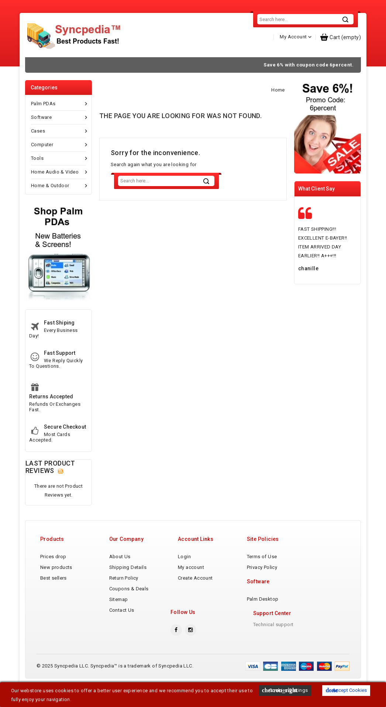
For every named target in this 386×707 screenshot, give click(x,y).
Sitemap (118, 615)
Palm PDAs (58, 119)
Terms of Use (262, 572)
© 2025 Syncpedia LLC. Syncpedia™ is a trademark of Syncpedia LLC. (115, 681)
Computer (58, 160)
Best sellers (53, 593)
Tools (58, 173)
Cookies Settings (285, 690)
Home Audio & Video (58, 187)
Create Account (195, 593)
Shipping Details (164, 65)
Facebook (176, 645)
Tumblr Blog (332, 65)
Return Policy (221, 65)
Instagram (190, 645)
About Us (108, 65)
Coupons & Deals (129, 604)
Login (184, 572)
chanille (308, 284)
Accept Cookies (346, 690)
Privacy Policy (262, 583)
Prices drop (53, 572)
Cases (58, 146)
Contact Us (276, 65)
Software (58, 132)
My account (191, 583)
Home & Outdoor (58, 201)
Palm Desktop (263, 614)
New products (56, 583)
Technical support (273, 640)
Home (53, 65)
